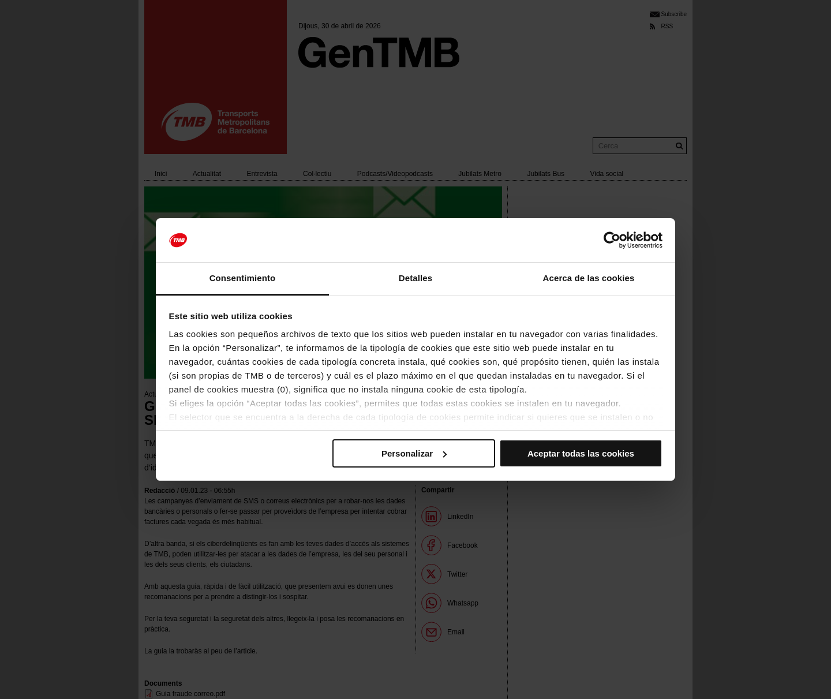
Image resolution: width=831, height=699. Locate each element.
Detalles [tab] (415, 278)
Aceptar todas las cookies (580, 453)
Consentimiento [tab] (242, 278)
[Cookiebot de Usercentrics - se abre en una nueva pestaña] (612, 240)
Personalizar (414, 453)
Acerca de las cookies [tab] (589, 278)
